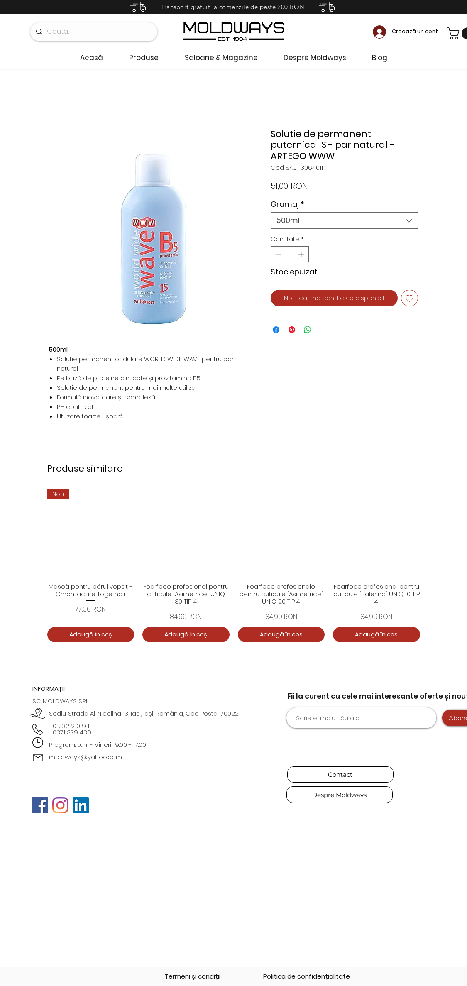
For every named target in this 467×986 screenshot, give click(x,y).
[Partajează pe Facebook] (276, 330)
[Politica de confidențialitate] (306, 976)
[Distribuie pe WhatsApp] (308, 330)
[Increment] (302, 254)
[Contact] (340, 774)
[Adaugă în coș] (90, 634)
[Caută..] (93, 31)
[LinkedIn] (81, 805)
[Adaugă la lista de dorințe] (409, 298)
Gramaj (287, 204)
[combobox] (344, 220)
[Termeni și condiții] (192, 976)
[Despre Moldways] (339, 794)
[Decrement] (277, 254)
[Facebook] (40, 805)
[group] (233, 566)
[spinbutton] (289, 254)
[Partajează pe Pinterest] (292, 330)
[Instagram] (60, 805)
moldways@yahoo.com (85, 757)
